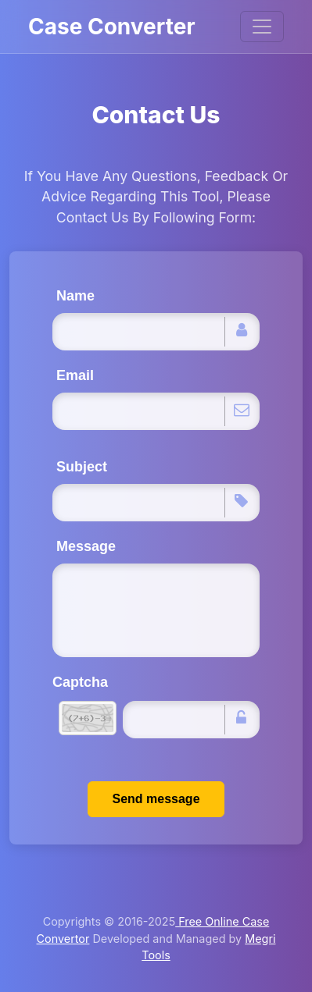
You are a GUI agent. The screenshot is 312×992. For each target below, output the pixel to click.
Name (75, 295)
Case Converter (111, 26)
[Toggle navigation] (262, 26)
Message (86, 546)
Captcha (80, 682)
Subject (81, 466)
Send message (155, 798)
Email (75, 375)
